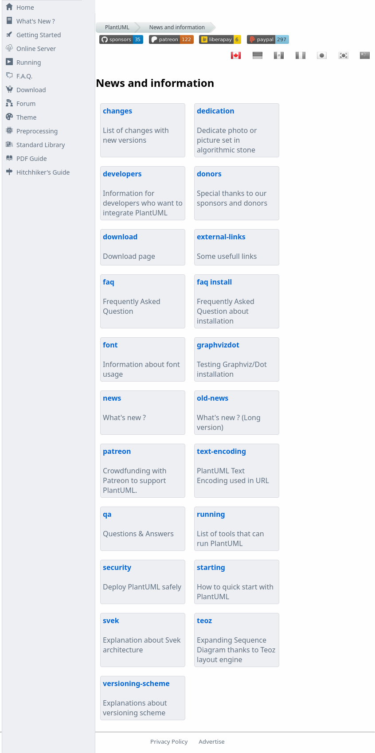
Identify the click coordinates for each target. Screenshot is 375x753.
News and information (177, 27)
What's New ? (28, 21)
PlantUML (117, 27)
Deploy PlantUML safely (142, 577)
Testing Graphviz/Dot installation (232, 359)
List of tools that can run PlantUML (230, 528)
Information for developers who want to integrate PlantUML (143, 193)
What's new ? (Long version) (229, 412)
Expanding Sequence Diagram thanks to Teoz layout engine (236, 640)
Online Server (29, 48)
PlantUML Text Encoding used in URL (233, 465)
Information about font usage (141, 359)
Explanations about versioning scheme (136, 698)
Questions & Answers (138, 523)
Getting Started (31, 35)
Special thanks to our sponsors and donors (232, 188)
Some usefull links (227, 246)
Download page (129, 246)
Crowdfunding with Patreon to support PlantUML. (135, 470)
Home (18, 7)
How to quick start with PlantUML (235, 581)
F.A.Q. (17, 76)
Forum (18, 103)
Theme (19, 117)
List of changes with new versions (136, 125)
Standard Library (33, 144)
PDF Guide (24, 158)
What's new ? (124, 407)
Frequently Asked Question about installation (225, 301)
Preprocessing (30, 131)
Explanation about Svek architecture (142, 635)
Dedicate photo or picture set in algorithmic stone (227, 130)
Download (24, 90)
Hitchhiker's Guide (36, 172)
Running (21, 62)
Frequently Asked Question (131, 296)
